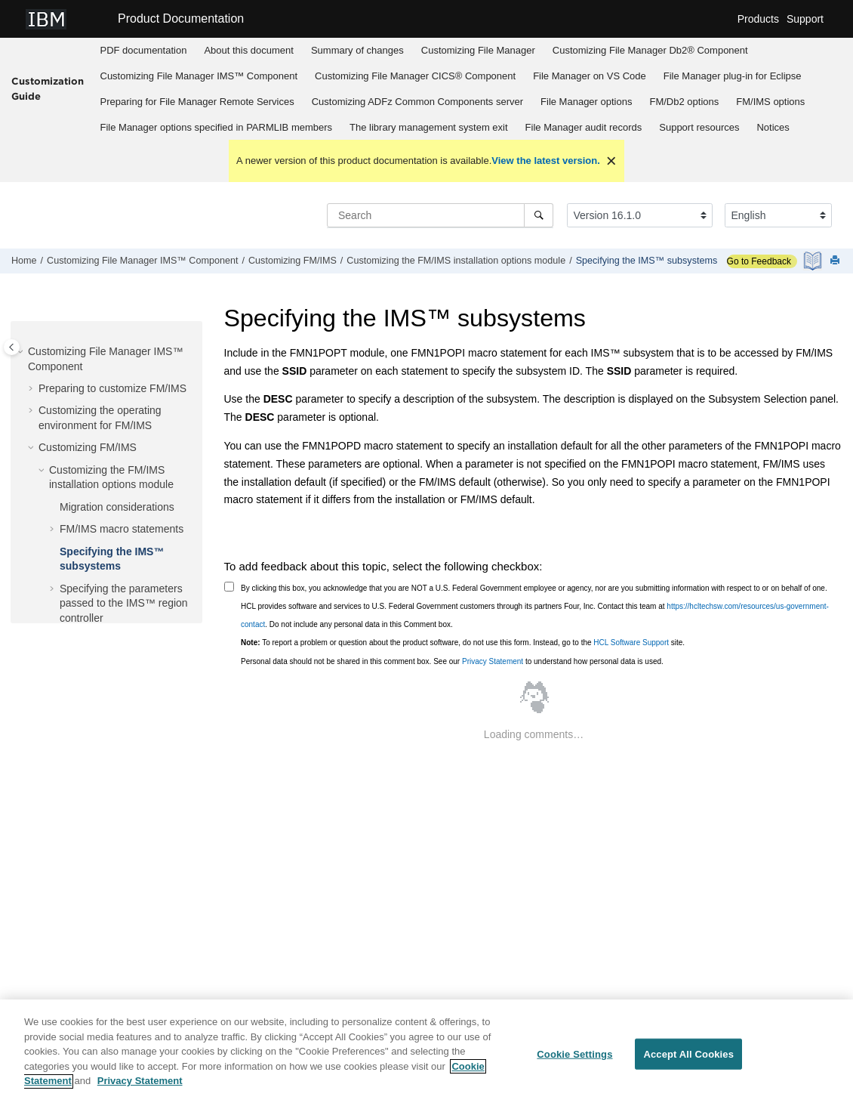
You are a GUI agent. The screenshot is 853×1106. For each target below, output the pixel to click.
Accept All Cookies (688, 1060)
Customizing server (417, 101)
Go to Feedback (759, 261)
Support (805, 19)
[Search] (538, 215)
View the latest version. (545, 160)
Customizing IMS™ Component (199, 76)
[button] (22, 352)
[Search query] (440, 215)
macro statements (121, 529)
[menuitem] (143, 50)
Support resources (699, 127)
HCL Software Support (631, 642)
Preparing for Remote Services (197, 101)
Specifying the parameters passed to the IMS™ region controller (124, 603)
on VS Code (589, 76)
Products (758, 19)
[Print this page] (836, 261)
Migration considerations (117, 507)
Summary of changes (357, 50)
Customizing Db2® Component (650, 50)
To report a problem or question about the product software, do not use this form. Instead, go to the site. (463, 642)
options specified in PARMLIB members (216, 127)
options (586, 101)
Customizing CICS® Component (415, 76)
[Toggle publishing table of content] (12, 347)
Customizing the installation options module (455, 260)
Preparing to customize (112, 388)
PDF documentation (143, 50)
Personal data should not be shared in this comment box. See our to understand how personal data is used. (452, 661)
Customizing (478, 50)
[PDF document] (814, 261)
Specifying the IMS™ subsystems (647, 260)
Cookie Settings (574, 1060)
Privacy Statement (492, 661)
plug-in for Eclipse (733, 76)
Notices (772, 127)
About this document (249, 50)
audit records (583, 127)
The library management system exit (429, 127)
